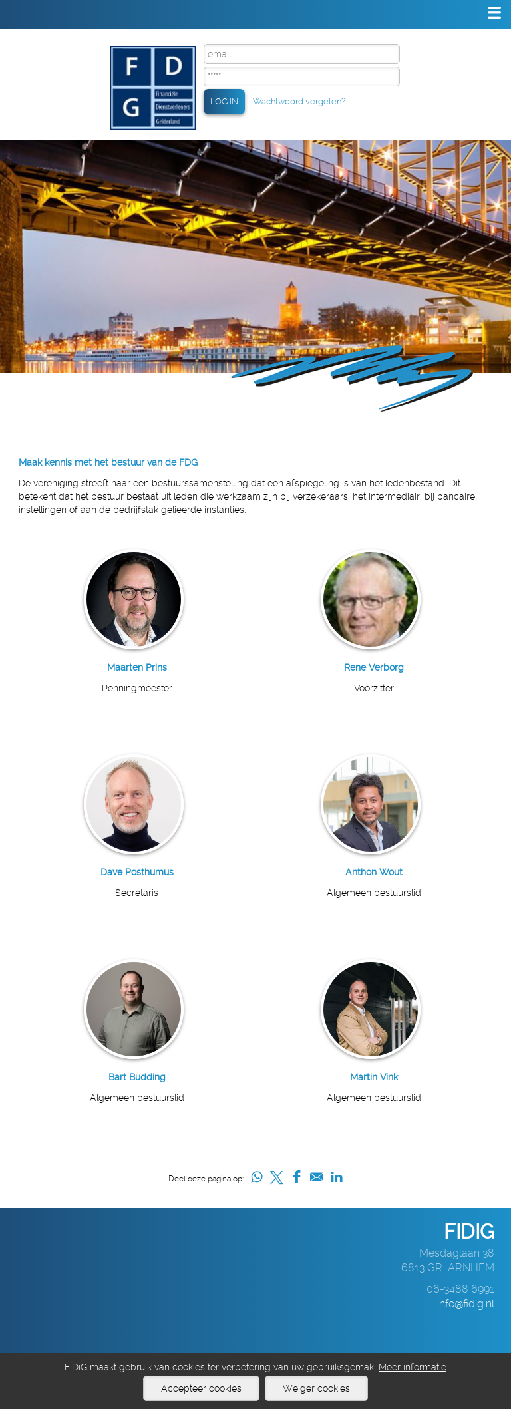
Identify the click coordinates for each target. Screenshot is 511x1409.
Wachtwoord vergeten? (299, 101)
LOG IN (224, 101)
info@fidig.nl (465, 1303)
